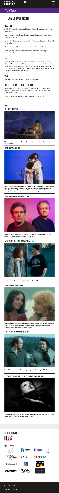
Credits (15, 489)
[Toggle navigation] (53, 4)
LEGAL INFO (7, 489)
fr (25, 2)
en (27, 2)
